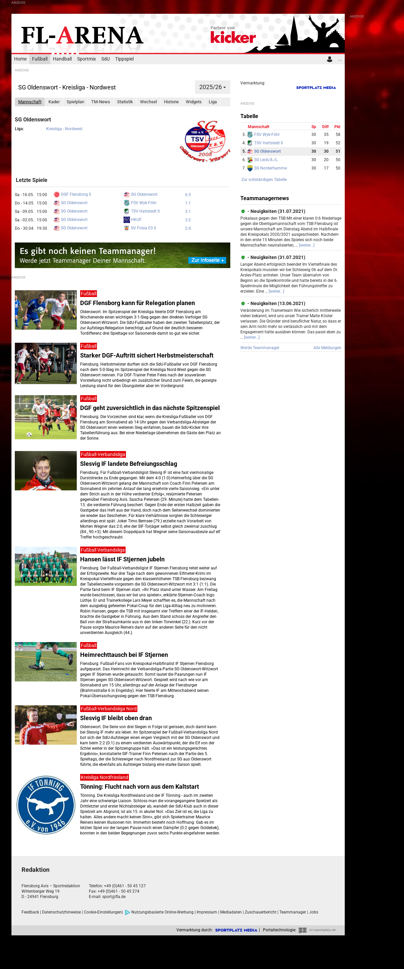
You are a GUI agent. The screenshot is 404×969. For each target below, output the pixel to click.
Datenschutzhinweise (61, 912)
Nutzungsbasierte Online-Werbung (159, 912)
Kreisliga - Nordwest (64, 128)
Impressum (207, 912)
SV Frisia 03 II (140, 228)
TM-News (100, 101)
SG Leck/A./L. (262, 159)
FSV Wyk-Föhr (140, 202)
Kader (54, 101)
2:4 (188, 228)
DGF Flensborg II (72, 194)
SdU (105, 59)
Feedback (30, 912)
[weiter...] (306, 245)
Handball (62, 59)
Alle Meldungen (327, 347)
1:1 (188, 203)
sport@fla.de (114, 896)
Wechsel (148, 101)
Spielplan (75, 101)
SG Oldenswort (141, 194)
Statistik (125, 101)
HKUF (133, 219)
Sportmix (86, 59)
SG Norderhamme (267, 168)
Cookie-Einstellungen (103, 912)
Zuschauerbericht (260, 912)
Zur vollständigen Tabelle (264, 179)
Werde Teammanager (259, 347)
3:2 (188, 220)
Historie (171, 101)
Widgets (194, 101)
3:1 (188, 211)
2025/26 (212, 86)
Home (20, 59)
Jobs (313, 912)
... (340, 59)
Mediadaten (231, 912)
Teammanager (292, 912)
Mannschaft (29, 101)
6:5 (188, 194)
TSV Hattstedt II (142, 211)
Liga (213, 101)
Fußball (39, 59)
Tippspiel (124, 59)
